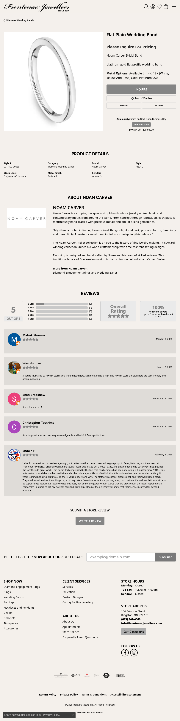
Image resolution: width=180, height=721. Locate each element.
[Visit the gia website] (75, 675)
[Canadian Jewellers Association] (119, 675)
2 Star (31, 315)
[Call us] (141, 623)
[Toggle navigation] (174, 6)
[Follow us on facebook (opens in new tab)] (125, 652)
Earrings (9, 602)
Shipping (124, 105)
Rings (7, 592)
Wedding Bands (107, 272)
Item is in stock (141, 124)
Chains (8, 613)
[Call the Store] (130, 619)
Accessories (11, 628)
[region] (53, 81)
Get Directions (134, 631)
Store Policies (70, 632)
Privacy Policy (69, 694)
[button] (146, 6)
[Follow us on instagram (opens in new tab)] (134, 652)
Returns (159, 105)
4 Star (31, 307)
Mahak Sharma (34, 335)
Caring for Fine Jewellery (77, 602)
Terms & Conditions (94, 694)
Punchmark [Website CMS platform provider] (96, 712)
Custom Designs (72, 597)
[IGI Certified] (96, 675)
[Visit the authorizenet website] (106, 675)
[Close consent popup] (72, 715)
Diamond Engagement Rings (71, 272)
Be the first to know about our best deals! (43, 557)
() (90, 303)
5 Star (31, 303)
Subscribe (165, 557)
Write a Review (90, 521)
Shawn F (29, 451)
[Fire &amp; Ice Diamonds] (87, 675)
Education (68, 592)
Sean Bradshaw (34, 395)
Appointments (71, 627)
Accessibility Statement (125, 694)
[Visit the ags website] (61, 675)
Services (67, 586)
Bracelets (9, 618)
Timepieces (11, 623)
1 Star (31, 318)
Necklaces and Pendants (19, 607)
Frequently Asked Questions (80, 637)
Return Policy (47, 694)
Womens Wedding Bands (20, 20)
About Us (68, 621)
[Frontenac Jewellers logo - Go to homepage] (37, 6)
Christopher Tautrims (38, 423)
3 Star (31, 311)
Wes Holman (32, 363)
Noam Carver (99, 166)
